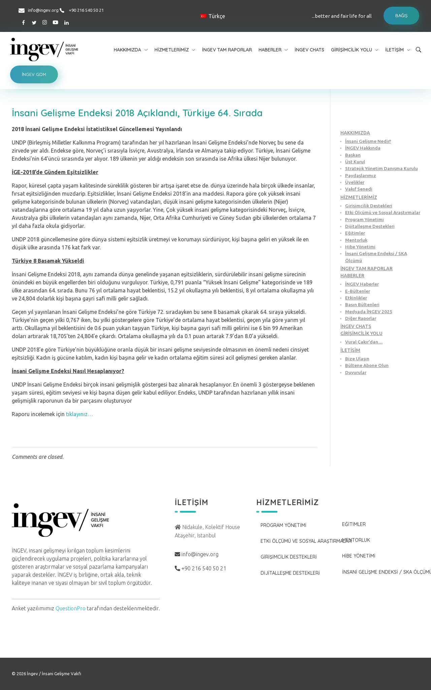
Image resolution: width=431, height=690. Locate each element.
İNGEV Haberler (362, 284)
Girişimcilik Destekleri (368, 205)
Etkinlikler (356, 297)
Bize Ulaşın (357, 358)
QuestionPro (71, 608)
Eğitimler (355, 233)
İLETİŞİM (350, 350)
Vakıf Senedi (358, 189)
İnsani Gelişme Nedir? (368, 141)
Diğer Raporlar (360, 318)
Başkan (353, 155)
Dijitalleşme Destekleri (370, 226)
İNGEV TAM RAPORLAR (366, 268)
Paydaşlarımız (360, 175)
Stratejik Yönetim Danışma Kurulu (381, 168)
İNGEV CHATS (355, 326)
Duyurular (355, 372)
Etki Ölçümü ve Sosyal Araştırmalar (382, 212)
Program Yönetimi (364, 219)
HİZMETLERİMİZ (358, 197)
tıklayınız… (79, 414)
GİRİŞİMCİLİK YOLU (361, 333)
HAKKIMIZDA (355, 132)
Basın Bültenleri (362, 304)
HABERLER (352, 275)
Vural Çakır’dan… (364, 341)
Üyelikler (354, 182)
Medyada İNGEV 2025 (368, 311)
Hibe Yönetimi (360, 246)
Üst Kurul (355, 161)
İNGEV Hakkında (362, 148)
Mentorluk (356, 240)
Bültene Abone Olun (367, 365)
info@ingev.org (43, 10)
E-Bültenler (357, 291)
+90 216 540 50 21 (86, 10)
